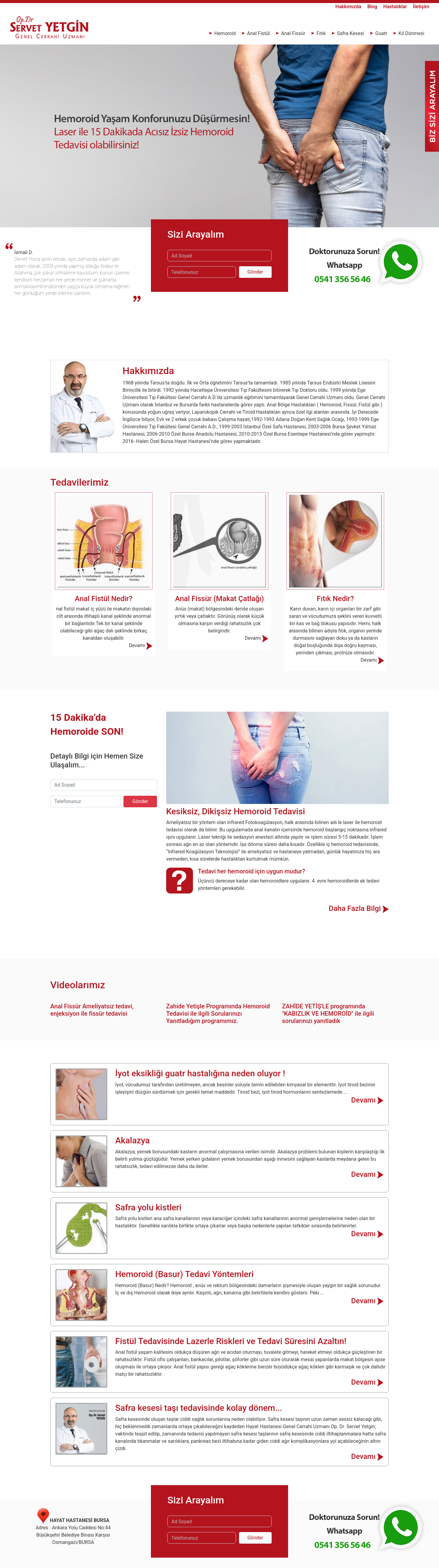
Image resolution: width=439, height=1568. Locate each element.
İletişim (421, 6)
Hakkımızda (348, 6)
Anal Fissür (293, 33)
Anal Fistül (258, 33)
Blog (372, 6)
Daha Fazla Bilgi (359, 908)
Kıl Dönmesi (410, 33)
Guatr (381, 33)
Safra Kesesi (350, 33)
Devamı (140, 645)
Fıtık (321, 33)
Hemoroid (225, 33)
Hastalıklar (395, 6)
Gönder (255, 272)
